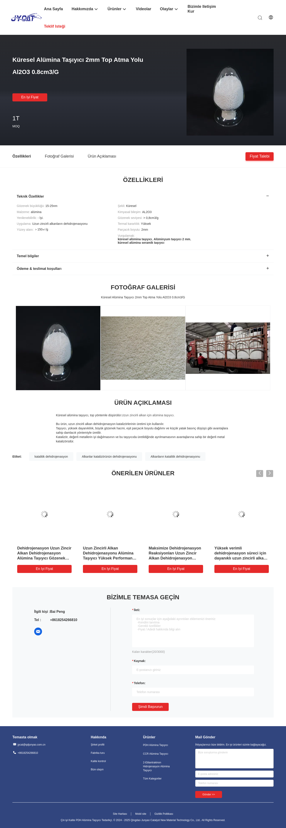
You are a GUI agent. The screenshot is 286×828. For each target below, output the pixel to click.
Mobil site (140, 813)
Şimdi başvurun (150, 707)
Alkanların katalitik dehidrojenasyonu (175, 456)
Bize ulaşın (97, 769)
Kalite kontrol (98, 761)
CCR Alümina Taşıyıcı (155, 753)
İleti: (137, 610)
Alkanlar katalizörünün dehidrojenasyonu (109, 456)
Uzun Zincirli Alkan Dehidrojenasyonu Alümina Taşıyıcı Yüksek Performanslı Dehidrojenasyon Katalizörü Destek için (110, 558)
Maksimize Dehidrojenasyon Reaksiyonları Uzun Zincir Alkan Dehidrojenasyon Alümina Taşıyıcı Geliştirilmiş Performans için (176, 558)
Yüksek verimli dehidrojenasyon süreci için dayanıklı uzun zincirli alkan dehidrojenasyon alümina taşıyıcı (240, 558)
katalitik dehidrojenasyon (51, 456)
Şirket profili (97, 744)
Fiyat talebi (259, 156)
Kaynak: (140, 661)
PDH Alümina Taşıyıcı (155, 745)
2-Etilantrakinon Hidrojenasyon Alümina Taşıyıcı (156, 766)
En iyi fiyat (29, 97)
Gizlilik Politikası (164, 813)
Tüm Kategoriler (152, 778)
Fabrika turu (98, 752)
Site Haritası (120, 813)
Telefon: (139, 683)
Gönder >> (208, 794)
